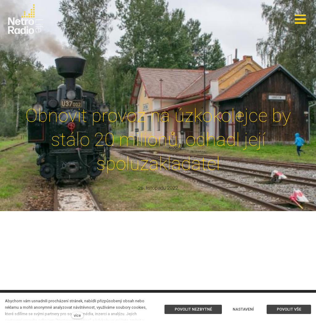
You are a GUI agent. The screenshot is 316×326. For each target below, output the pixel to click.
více (77, 315)
